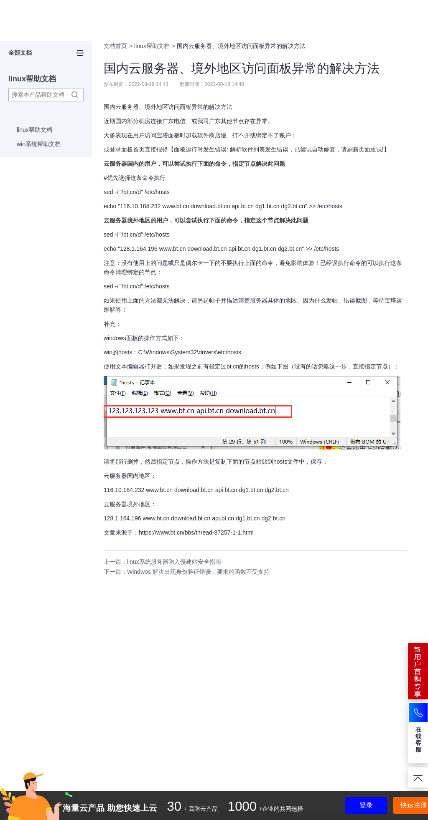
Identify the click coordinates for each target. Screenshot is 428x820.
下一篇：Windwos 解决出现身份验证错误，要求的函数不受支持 (187, 571)
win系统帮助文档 (39, 144)
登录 (366, 805)
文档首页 (115, 46)
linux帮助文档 (32, 79)
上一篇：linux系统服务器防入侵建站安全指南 (162, 561)
